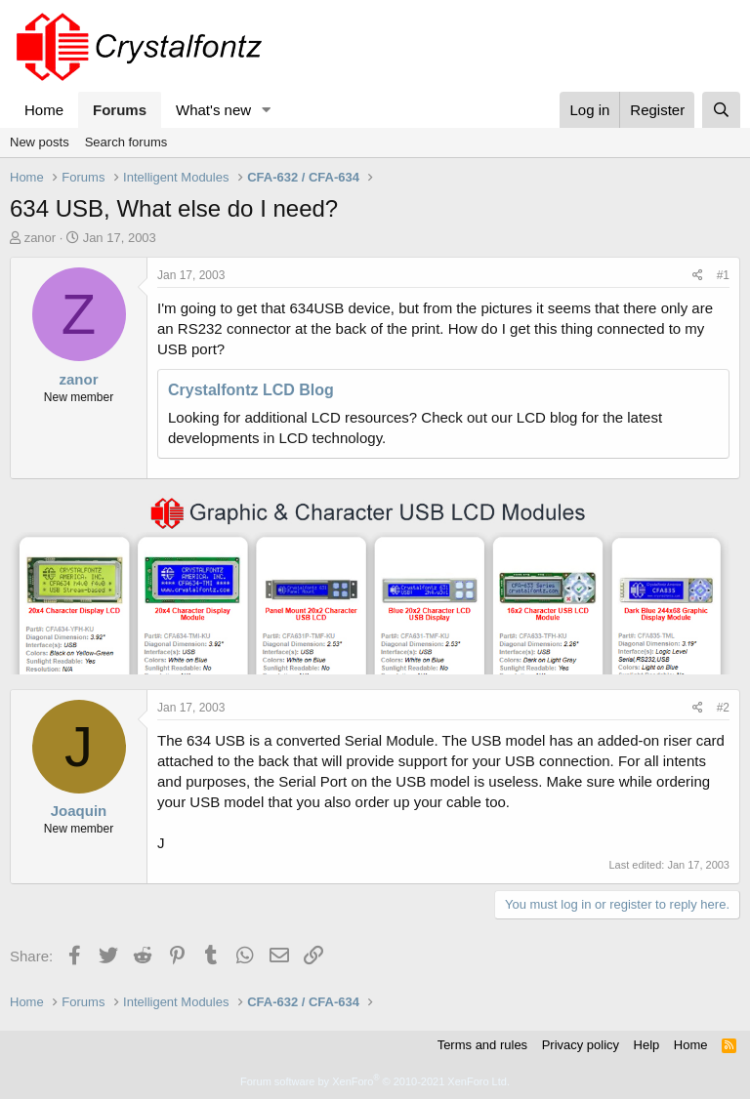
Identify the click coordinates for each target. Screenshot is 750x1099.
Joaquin (79, 810)
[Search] (721, 110)
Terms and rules (482, 1045)
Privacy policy (580, 1045)
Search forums (126, 142)
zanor (40, 237)
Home (43, 110)
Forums (119, 110)
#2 (723, 707)
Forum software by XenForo (375, 1081)
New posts (39, 142)
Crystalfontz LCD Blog (251, 390)
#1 (723, 275)
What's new (213, 110)
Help (647, 1045)
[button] (266, 110)
